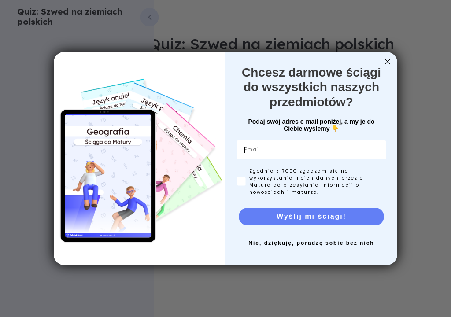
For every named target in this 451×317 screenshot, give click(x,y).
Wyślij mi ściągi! (311, 216)
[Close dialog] (387, 61)
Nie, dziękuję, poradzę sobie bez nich (311, 243)
